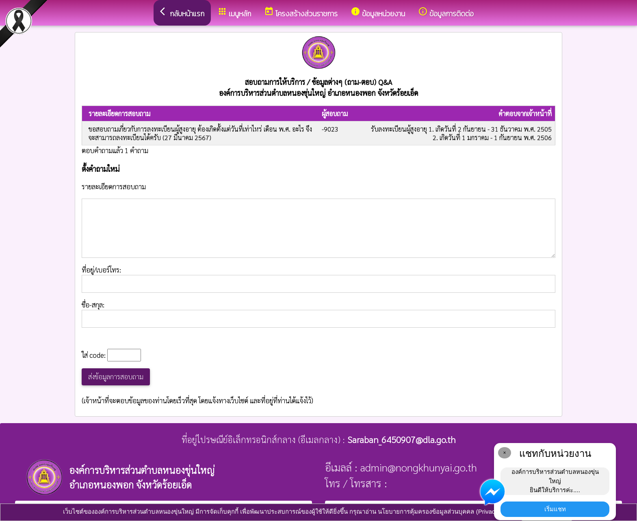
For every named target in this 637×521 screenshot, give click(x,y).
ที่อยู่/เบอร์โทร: (318, 279)
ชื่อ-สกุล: (318, 314)
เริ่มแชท (555, 509)
